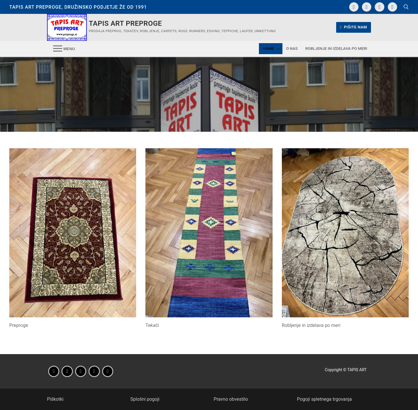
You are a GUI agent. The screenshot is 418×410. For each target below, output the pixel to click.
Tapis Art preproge (125, 23)
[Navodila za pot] (379, 6)
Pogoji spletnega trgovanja (324, 399)
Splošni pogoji (144, 399)
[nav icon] (64, 49)
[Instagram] (366, 6)
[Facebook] (353, 6)
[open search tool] (406, 7)
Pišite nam (353, 27)
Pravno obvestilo (231, 399)
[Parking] (94, 371)
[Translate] (392, 6)
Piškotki (55, 399)
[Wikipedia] (107, 371)
